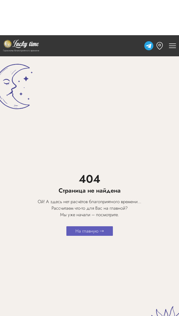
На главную (89, 231)
